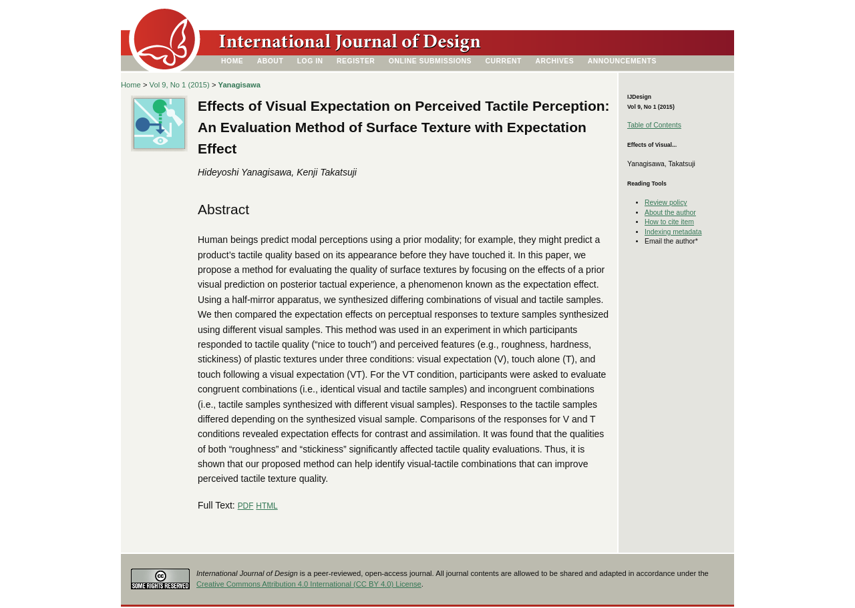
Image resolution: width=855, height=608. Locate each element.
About (270, 61)
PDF (246, 506)
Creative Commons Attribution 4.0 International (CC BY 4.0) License (308, 584)
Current (504, 61)
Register (356, 61)
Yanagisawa (239, 85)
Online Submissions (430, 61)
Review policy (666, 202)
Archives (554, 61)
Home (232, 61)
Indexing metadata (673, 232)
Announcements (622, 61)
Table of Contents (654, 125)
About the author (670, 212)
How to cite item (669, 222)
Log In (310, 61)
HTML (266, 506)
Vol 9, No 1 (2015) (180, 85)
